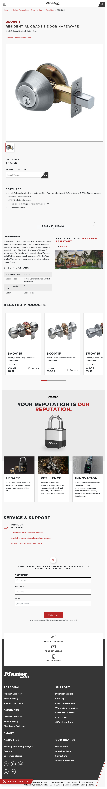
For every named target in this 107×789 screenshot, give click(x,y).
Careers (8, 751)
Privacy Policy (57, 782)
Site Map (91, 785)
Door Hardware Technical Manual (27, 532)
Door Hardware (37, 10)
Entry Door (50, 10)
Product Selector (13, 694)
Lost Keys (60, 698)
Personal (12, 687)
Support (62, 687)
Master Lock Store (13, 703)
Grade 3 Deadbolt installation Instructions (31, 538)
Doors (63, 246)
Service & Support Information (18, 37)
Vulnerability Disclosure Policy (36, 785)
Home (6, 10)
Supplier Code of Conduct (75, 785)
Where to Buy (11, 698)
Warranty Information (66, 708)
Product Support (64, 694)
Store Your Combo (65, 713)
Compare (35, 368)
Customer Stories (13, 756)
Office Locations (64, 722)
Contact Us (61, 717)
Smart (9, 733)
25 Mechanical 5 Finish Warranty (26, 543)
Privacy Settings (72, 782)
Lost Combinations (65, 703)
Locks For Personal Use (20, 10)
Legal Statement (87, 782)
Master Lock (61, 746)
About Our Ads (56, 785)
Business (11, 710)
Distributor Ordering (14, 726)
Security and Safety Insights (19, 746)
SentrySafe (61, 756)
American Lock (63, 751)
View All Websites (64, 761)
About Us (12, 739)
